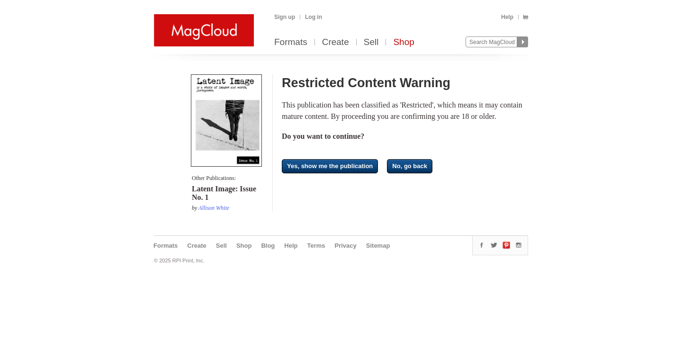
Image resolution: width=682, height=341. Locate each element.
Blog (268, 245)
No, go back (409, 166)
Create (335, 42)
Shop (403, 42)
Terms (316, 245)
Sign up (284, 17)
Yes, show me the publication (330, 166)
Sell (371, 42)
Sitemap (378, 245)
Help (507, 17)
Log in (313, 17)
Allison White (213, 208)
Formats (290, 42)
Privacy (346, 245)
